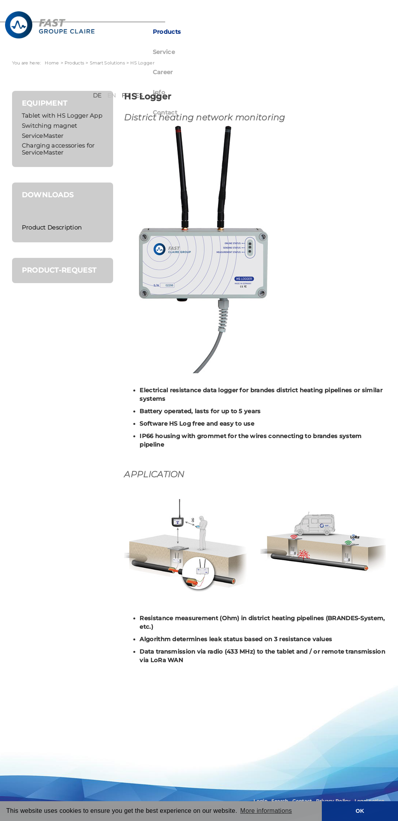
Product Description (52, 227)
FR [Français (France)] (351, 14)
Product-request (59, 270)
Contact (301, 31)
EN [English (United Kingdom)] (337, 14)
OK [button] (360, 811)
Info (271, 31)
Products (174, 31)
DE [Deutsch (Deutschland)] (323, 14)
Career (243, 31)
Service (210, 31)
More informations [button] (266, 810)
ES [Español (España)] (365, 14)
